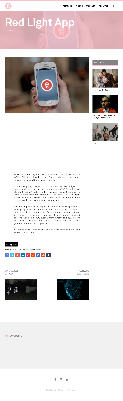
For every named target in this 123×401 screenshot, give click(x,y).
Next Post (73, 272)
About (79, 5)
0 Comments (16, 336)
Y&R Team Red (68, 189)
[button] (113, 6)
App (16, 249)
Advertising (9, 249)
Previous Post (21, 272)
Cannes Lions (24, 249)
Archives (103, 5)
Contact (90, 5)
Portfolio (67, 5)
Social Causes (35, 249)
